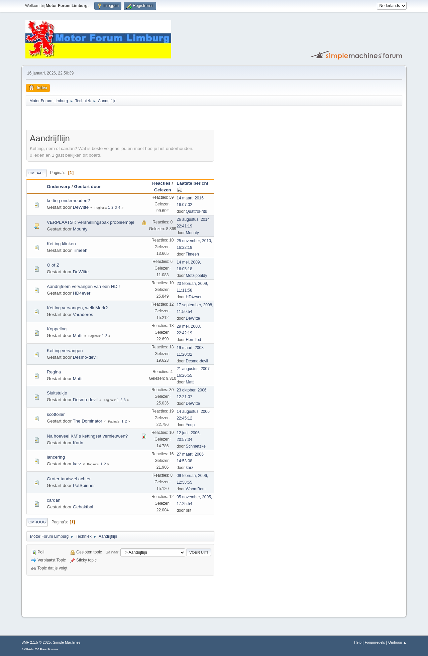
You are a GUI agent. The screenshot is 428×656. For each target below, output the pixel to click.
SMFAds (27, 649)
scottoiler (56, 414)
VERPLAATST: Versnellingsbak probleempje (90, 222)
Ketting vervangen (65, 350)
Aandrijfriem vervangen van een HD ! (83, 286)
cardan (54, 500)
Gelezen (162, 189)
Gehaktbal (83, 506)
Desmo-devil (85, 357)
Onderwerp (58, 186)
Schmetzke (196, 446)
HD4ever (82, 293)
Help (357, 642)
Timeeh (80, 250)
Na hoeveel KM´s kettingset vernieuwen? (87, 436)
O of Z (53, 265)
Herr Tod (193, 339)
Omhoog (37, 522)
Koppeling (57, 328)
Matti (78, 335)
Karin (78, 442)
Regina (54, 371)
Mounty (80, 228)
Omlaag (36, 173)
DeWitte (81, 207)
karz (77, 463)
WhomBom (196, 489)
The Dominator (87, 421)
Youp (190, 425)
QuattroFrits (196, 211)
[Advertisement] (104, 119)
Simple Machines (66, 642)
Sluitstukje (57, 392)
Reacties (161, 183)
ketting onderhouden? (68, 200)
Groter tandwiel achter (69, 478)
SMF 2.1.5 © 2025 (36, 642)
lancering (56, 457)
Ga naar (111, 552)
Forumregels (375, 642)
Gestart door (87, 186)
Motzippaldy (196, 275)
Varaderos (83, 314)
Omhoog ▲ (397, 642)
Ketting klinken (61, 243)
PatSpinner (84, 485)
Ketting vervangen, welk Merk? (77, 307)
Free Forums (49, 649)
